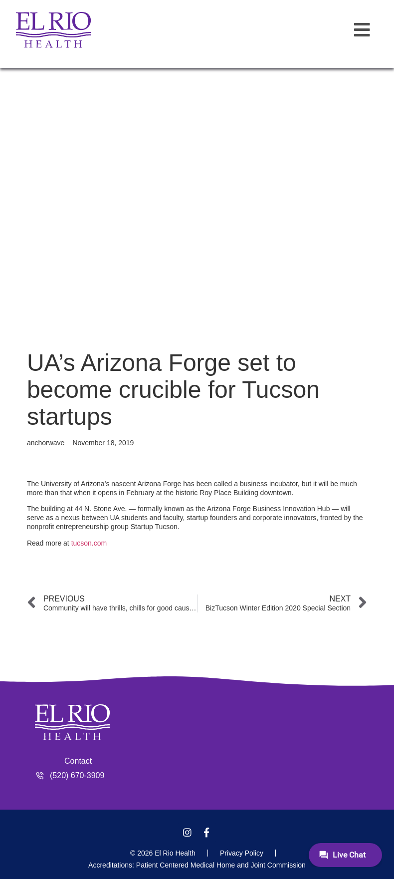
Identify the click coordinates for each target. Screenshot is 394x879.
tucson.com (89, 543)
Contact (78, 761)
